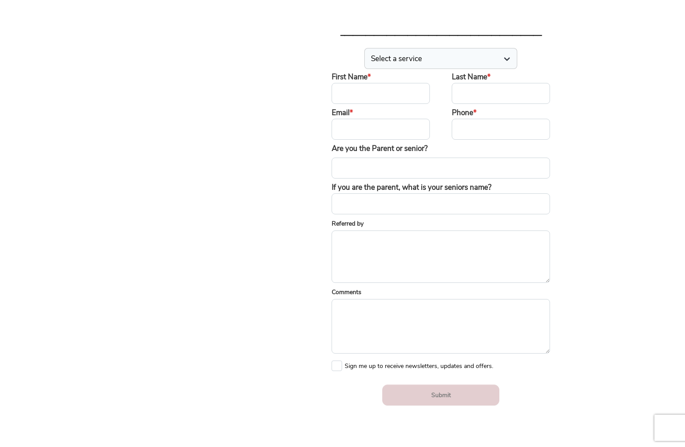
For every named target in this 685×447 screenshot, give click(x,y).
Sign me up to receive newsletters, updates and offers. (419, 364)
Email (342, 113)
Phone (464, 113)
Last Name (471, 77)
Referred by (347, 224)
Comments (346, 292)
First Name (351, 77)
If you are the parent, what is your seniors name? (411, 187)
